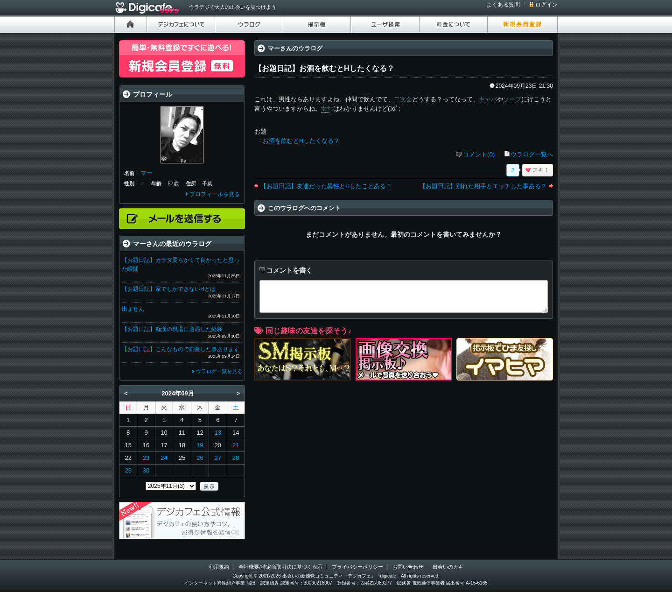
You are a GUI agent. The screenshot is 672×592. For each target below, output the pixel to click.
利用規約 (219, 567)
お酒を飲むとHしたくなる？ (301, 140)
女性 (327, 108)
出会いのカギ (448, 567)
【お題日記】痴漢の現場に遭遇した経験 (172, 329)
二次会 (403, 99)
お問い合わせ (407, 567)
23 (146, 457)
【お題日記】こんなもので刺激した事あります (180, 349)
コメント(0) (479, 154)
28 (235, 457)
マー (146, 172)
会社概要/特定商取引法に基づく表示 (280, 567)
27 (218, 457)
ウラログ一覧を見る (219, 371)
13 (218, 432)
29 (128, 470)
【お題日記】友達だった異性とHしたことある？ (326, 186)
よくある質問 (503, 4)
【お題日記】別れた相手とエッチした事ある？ (483, 186)
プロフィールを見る (214, 194)
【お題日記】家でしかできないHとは (169, 289)
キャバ (488, 99)
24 (164, 457)
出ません (133, 309)
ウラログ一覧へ (532, 154)
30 (146, 470)
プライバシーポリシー (357, 567)
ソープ (512, 99)
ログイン (546, 4)
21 (235, 445)
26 (199, 457)
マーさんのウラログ (295, 48)
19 (199, 445)
